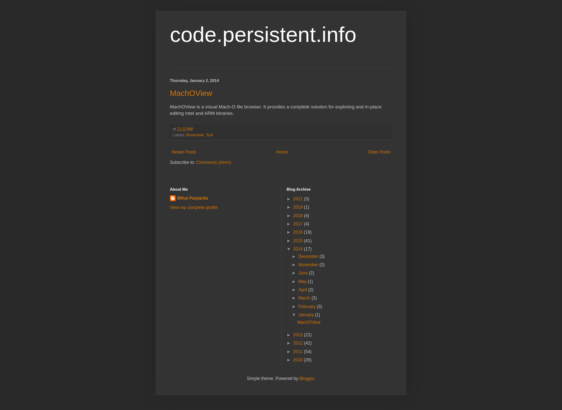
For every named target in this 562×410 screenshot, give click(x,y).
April (303, 289)
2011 (298, 351)
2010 (298, 359)
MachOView (191, 93)
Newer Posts (184, 152)
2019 (298, 207)
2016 (298, 232)
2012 (298, 343)
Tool (209, 135)
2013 (298, 334)
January (306, 314)
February (307, 306)
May (303, 281)
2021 (298, 198)
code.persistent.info (263, 35)
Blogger (306, 378)
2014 (298, 249)
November (308, 264)
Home (282, 152)
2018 (298, 215)
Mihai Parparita (192, 198)
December (308, 256)
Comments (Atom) (213, 162)
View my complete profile (194, 207)
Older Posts (379, 152)
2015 (298, 240)
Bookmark (195, 135)
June (303, 272)
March (304, 298)
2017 (298, 223)
